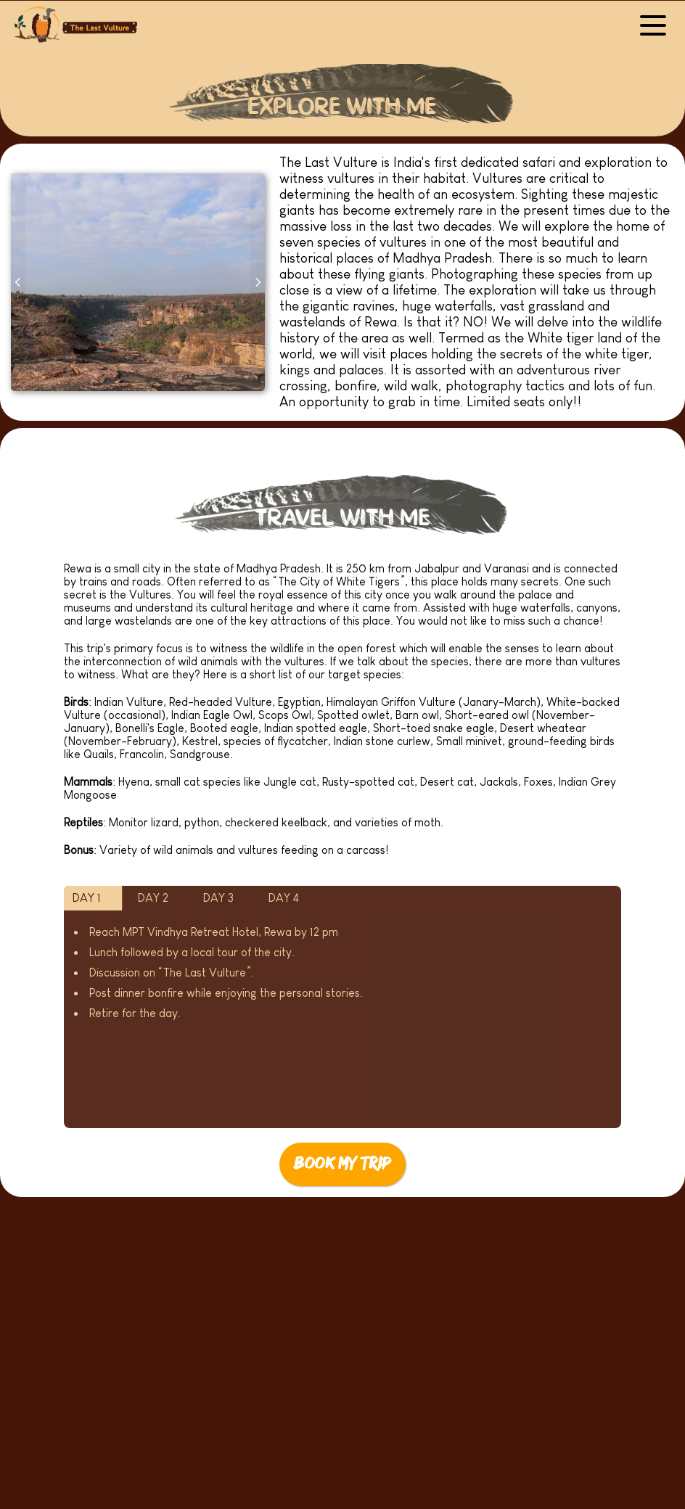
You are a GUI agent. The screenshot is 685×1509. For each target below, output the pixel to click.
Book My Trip (342, 1164)
